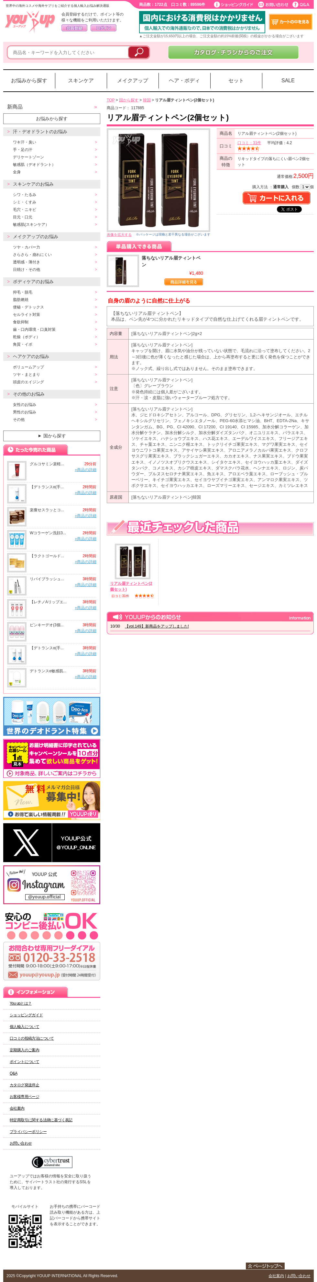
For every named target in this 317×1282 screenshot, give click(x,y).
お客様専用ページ (24, 1096)
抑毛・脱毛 (22, 292)
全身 (17, 172)
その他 (19, 419)
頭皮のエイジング (28, 382)
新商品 (15, 107)
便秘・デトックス (28, 307)
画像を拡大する (119, 235)
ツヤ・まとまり (26, 374)
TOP (111, 100)
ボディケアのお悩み (33, 281)
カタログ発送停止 (24, 1085)
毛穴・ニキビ (24, 209)
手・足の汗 (22, 149)
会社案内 (17, 1108)
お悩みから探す (29, 80)
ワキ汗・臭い (24, 142)
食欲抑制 (20, 322)
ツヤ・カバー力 (26, 247)
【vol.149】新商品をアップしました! (157, 626)
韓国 (147, 100)
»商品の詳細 (85, 470)
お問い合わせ (21, 1143)
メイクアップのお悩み (35, 236)
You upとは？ (21, 1003)
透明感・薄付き (26, 262)
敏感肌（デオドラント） (34, 164)
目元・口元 (22, 217)
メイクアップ (132, 80)
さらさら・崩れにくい (32, 254)
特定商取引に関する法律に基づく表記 (41, 1120)
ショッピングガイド (26, 1015)
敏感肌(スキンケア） (31, 224)
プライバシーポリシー (28, 1131)
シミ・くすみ (24, 202)
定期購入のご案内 (24, 1050)
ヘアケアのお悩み (31, 356)
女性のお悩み (24, 404)
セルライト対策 (26, 314)
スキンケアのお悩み (33, 184)
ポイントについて (24, 1061)
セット (236, 80)
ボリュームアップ (28, 367)
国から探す (51, 435)
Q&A (13, 1073)
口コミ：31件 (249, 143)
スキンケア (81, 80)
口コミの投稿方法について (32, 1038)
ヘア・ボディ (184, 80)
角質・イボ (22, 344)
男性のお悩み (24, 412)
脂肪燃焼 (20, 299)
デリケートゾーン (28, 157)
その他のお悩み (29, 394)
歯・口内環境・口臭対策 (34, 329)
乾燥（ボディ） (26, 337)
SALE (288, 80)
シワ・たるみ (24, 194)
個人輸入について (24, 1026)
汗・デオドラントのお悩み (40, 131)
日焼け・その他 (26, 269)
